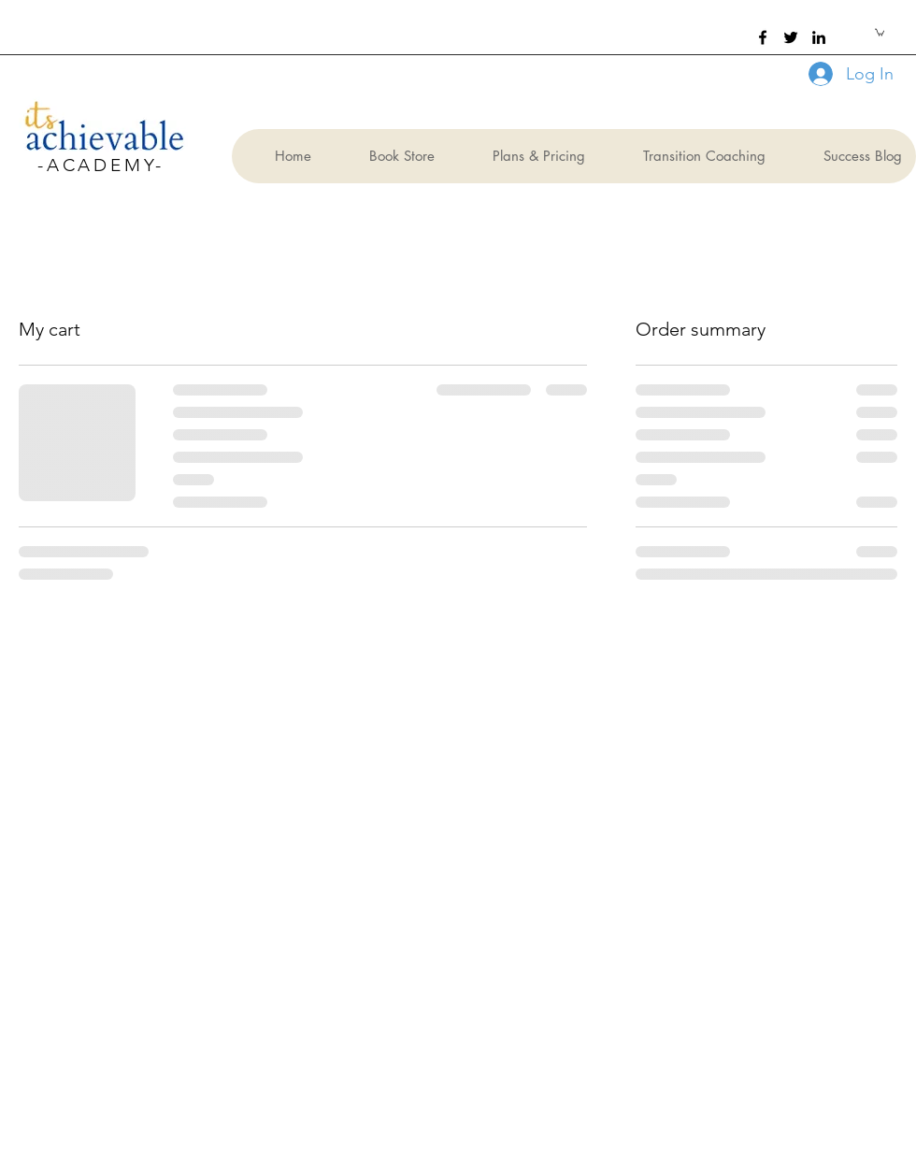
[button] (879, 32)
